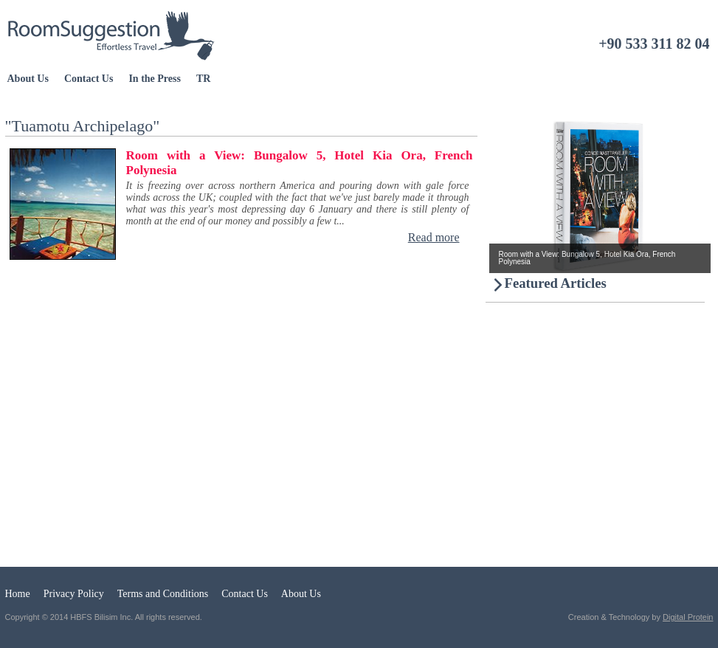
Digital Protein (688, 617)
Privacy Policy (74, 593)
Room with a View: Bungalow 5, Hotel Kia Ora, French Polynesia (299, 162)
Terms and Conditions (162, 593)
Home (17, 593)
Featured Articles (556, 283)
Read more (434, 237)
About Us (28, 78)
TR (203, 78)
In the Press (154, 78)
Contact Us (89, 78)
